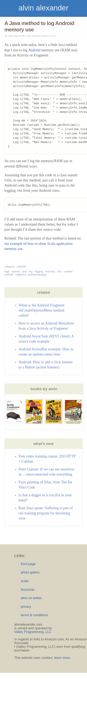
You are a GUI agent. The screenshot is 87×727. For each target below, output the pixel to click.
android (21, 266)
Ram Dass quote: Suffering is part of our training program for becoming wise (46, 513)
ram (59, 271)
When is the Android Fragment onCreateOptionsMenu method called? (41, 310)
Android (34, 50)
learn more (62, 657)
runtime (68, 271)
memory (50, 271)
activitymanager (37, 274)
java (24, 271)
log (30, 271)
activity (16, 271)
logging (39, 271)
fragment (20, 274)
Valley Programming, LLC (32, 632)
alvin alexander (43, 8)
